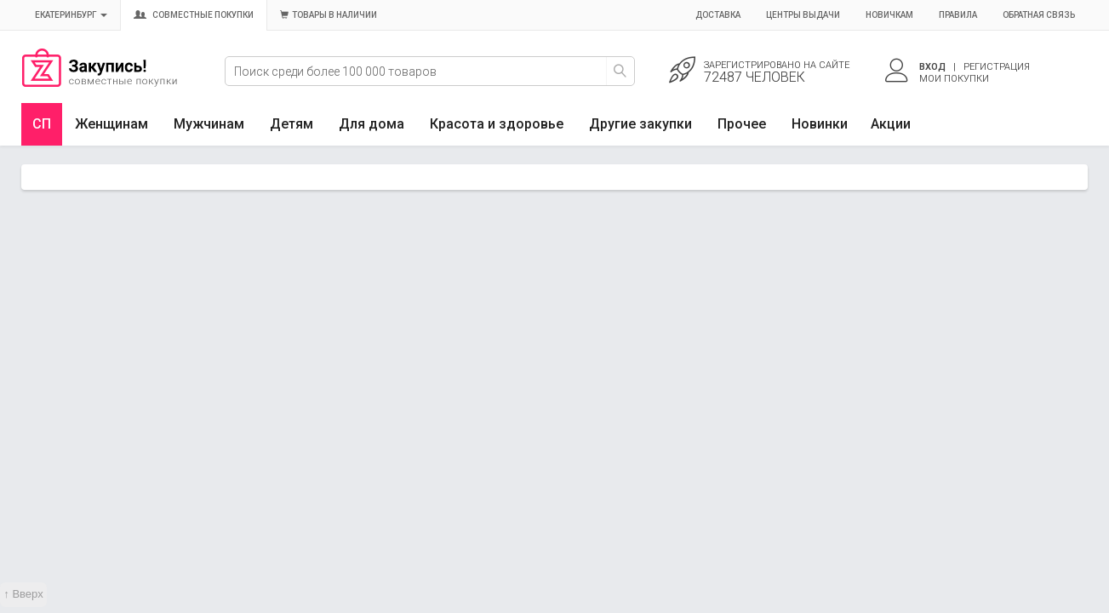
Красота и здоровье (496, 124)
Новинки (820, 124)
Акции (891, 124)
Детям (291, 124)
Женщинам (111, 124)
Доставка (717, 15)
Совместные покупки (194, 15)
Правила (958, 15)
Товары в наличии (328, 15)
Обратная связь (1039, 15)
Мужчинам (209, 124)
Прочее (741, 124)
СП (41, 124)
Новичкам (889, 15)
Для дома (371, 124)
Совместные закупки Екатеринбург (99, 83)
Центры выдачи (803, 15)
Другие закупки (640, 124)
